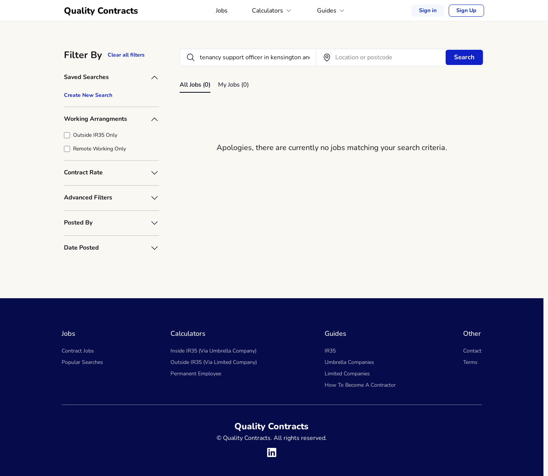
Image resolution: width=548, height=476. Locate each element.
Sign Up (466, 10)
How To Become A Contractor (360, 385)
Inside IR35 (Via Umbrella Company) (213, 350)
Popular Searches (82, 362)
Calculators (272, 10)
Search (464, 57)
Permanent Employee (195, 373)
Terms (470, 362)
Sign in (427, 10)
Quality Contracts (101, 11)
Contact (472, 350)
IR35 (330, 350)
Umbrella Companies (349, 362)
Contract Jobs (78, 350)
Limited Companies (347, 373)
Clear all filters (126, 55)
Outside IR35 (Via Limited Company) (213, 362)
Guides (331, 10)
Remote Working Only (99, 148)
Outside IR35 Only (95, 135)
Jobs (222, 10)
